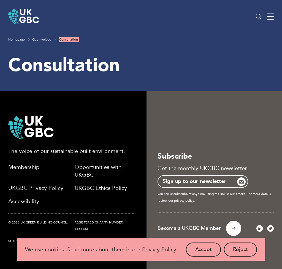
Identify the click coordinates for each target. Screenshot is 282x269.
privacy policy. (184, 200)
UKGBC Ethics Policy (101, 188)
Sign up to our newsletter (194, 181)
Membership (23, 167)
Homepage (16, 39)
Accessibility (23, 201)
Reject (245, 251)
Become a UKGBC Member (189, 228)
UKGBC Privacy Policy (35, 188)
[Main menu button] (270, 16)
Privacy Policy (159, 249)
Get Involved (41, 39)
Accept (208, 251)
